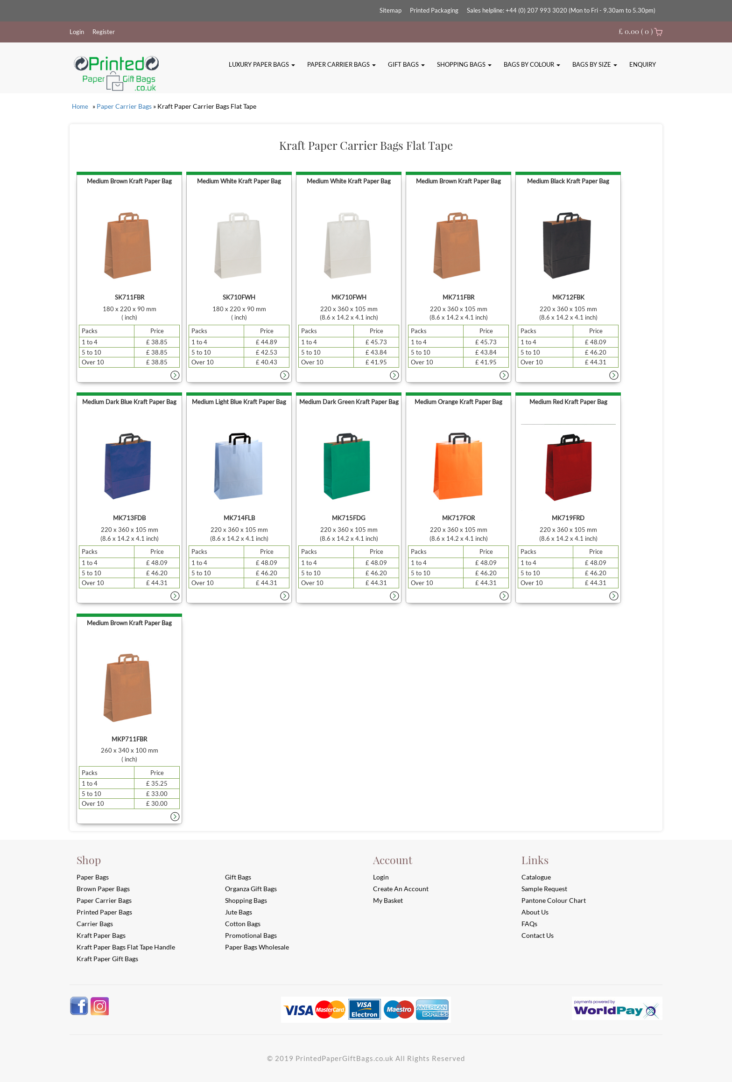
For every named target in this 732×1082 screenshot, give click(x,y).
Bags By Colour (532, 64)
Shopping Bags (464, 64)
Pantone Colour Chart (553, 900)
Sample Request (544, 889)
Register (103, 31)
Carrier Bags (95, 924)
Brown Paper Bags (103, 889)
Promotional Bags (251, 935)
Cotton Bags (242, 924)
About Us (535, 912)
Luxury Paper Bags (262, 64)
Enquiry (642, 64)
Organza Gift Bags (251, 889)
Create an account (401, 889)
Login (77, 31)
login (381, 877)
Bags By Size (594, 64)
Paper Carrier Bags (341, 64)
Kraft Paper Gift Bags (107, 959)
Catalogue (536, 877)
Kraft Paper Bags (101, 935)
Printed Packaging (434, 10)
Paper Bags (93, 877)
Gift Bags (406, 64)
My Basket (388, 900)
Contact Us (537, 935)
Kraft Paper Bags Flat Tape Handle (126, 947)
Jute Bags (238, 912)
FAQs (529, 924)
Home (80, 106)
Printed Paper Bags (104, 912)
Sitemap (390, 10)
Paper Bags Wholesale (257, 947)
